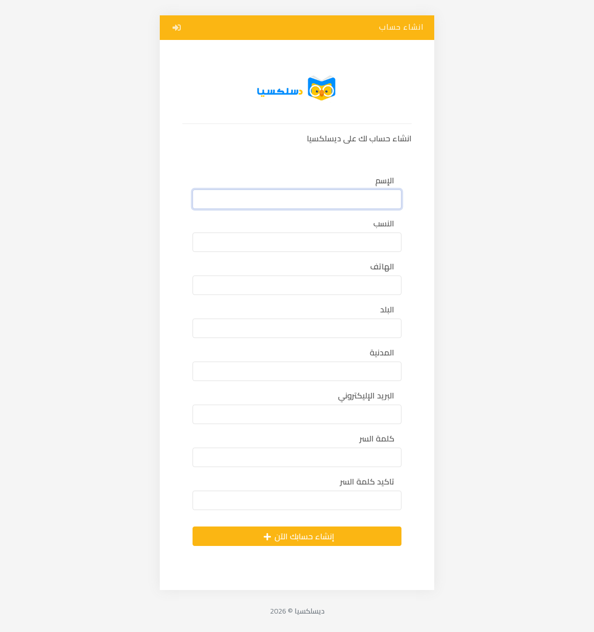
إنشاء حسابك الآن (298, 536)
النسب (383, 223)
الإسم (384, 180)
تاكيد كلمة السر (367, 481)
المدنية (382, 352)
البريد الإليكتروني (366, 395)
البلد (387, 309)
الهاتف (382, 266)
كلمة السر (376, 438)
